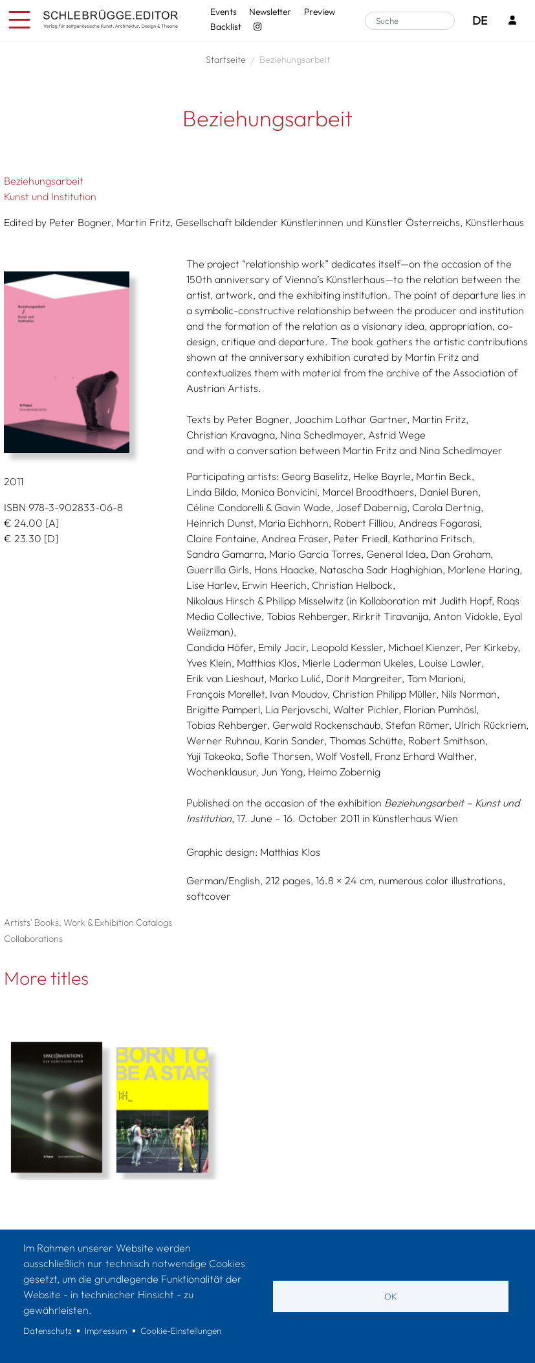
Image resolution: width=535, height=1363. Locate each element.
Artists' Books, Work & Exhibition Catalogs (88, 922)
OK (390, 1296)
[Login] (512, 21)
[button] (85, 362)
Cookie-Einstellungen (180, 1330)
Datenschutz (47, 1330)
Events (223, 11)
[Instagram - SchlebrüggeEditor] (258, 26)
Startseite (226, 59)
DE (479, 20)
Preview (319, 11)
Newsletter (270, 11)
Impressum (106, 1330)
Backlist (225, 26)
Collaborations (33, 939)
